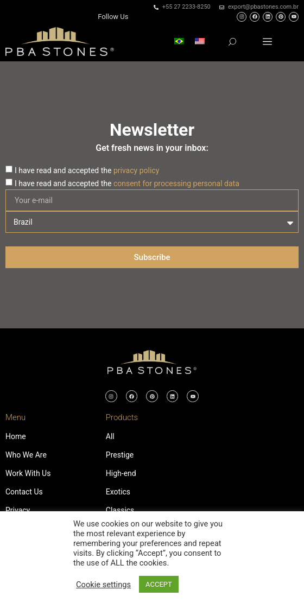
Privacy (17, 510)
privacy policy (136, 170)
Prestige (120, 454)
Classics (120, 510)
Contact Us (24, 491)
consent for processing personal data (176, 183)
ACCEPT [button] (158, 584)
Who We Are (26, 454)
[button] (267, 41)
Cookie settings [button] (103, 584)
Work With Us (27, 473)
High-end (121, 473)
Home (15, 436)
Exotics (118, 491)
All (110, 436)
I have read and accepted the (87, 170)
